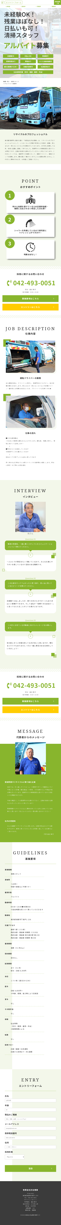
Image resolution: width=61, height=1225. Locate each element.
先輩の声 (22, 6)
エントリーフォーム (13, 2)
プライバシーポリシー (30, 1199)
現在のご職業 (11, 1114)
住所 (7, 1142)
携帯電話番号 (11, 1133)
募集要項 (53, 6)
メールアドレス (12, 1124)
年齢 (7, 1105)
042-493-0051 (32, 1197)
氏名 (7, 1096)
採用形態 (9, 1152)
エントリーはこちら (30, 307)
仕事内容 (7, 6)
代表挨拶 (38, 6)
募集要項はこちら (30, 298)
